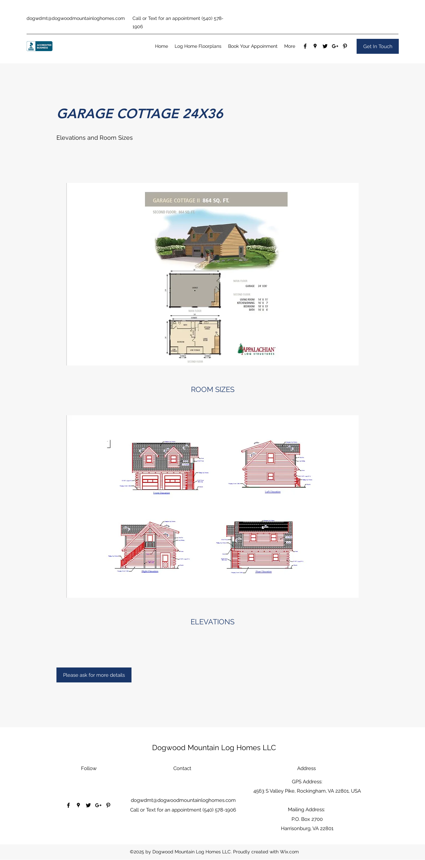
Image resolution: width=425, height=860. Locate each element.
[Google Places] (315, 46)
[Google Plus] (335, 46)
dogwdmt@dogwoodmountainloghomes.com (76, 18)
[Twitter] (325, 46)
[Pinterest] (345, 46)
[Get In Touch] (378, 46)
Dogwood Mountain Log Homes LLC (214, 747)
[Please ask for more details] (93, 674)
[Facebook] (305, 46)
